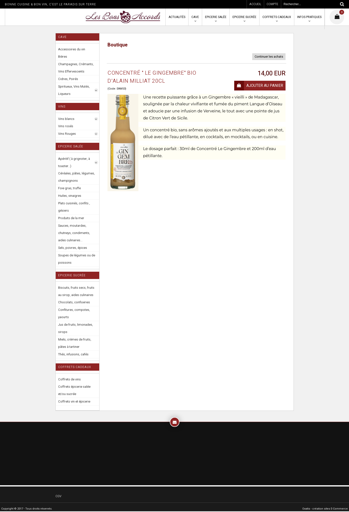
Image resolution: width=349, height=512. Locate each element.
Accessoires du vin (71, 49)
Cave (195, 17)
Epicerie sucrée (244, 17)
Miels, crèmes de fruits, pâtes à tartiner (74, 343)
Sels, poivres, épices (72, 247)
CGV (58, 496)
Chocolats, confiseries (74, 302)
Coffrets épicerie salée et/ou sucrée (74, 390)
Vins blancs (66, 119)
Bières (62, 56)
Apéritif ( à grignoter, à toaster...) (74, 162)
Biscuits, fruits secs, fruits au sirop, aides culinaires (76, 291)
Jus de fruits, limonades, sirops (75, 328)
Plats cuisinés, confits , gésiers (74, 207)
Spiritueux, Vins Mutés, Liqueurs (74, 90)
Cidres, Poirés (68, 79)
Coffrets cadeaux (276, 17)
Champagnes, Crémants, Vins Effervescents (76, 68)
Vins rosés (65, 126)
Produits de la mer (71, 218)
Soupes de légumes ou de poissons (76, 259)
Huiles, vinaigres (69, 195)
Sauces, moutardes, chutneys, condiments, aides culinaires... (74, 233)
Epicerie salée (215, 17)
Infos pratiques (309, 17)
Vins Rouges (67, 133)
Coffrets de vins (69, 379)
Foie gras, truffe (69, 188)
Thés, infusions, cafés (73, 354)
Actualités (177, 17)
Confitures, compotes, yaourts (74, 313)
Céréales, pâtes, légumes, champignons (76, 177)
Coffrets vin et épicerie (74, 401)
